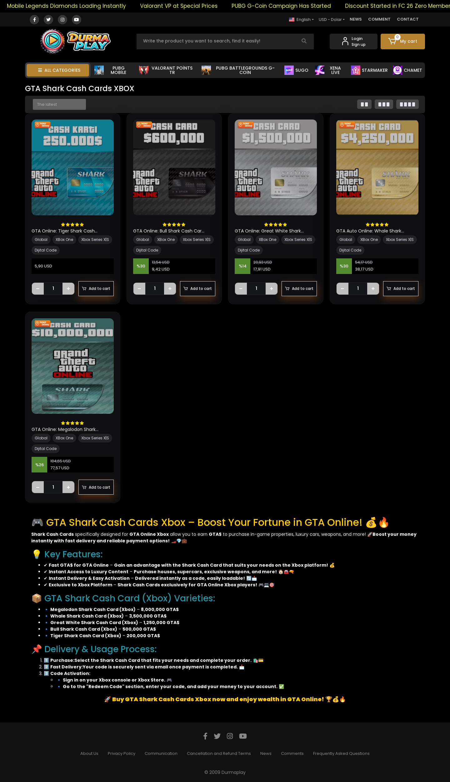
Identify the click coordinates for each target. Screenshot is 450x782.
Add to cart (96, 288)
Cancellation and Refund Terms (219, 753)
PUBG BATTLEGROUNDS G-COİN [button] (238, 70)
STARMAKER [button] (369, 70)
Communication (161, 753)
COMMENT (379, 19)
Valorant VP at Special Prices (187, 6)
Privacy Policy (121, 753)
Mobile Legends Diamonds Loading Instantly (74, 6)
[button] (403, 41)
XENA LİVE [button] (328, 70)
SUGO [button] (296, 70)
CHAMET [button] (407, 70)
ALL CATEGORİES (59, 70)
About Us (89, 753)
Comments (292, 753)
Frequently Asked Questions (341, 753)
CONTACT (408, 19)
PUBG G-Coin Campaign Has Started (289, 6)
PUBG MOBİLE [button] (110, 70)
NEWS (356, 19)
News (266, 753)
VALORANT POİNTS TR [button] (165, 70)
